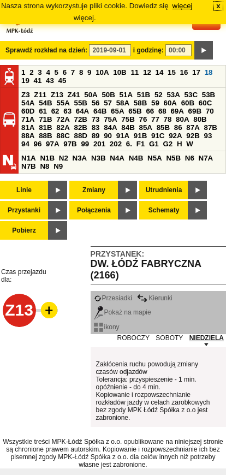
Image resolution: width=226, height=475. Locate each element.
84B (127, 127)
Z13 (57, 95)
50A (90, 95)
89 (96, 136)
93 (208, 136)
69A (176, 111)
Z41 (74, 95)
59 (155, 103)
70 (210, 111)
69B (194, 111)
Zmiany (93, 190)
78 (168, 119)
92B (192, 136)
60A (170, 103)
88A (27, 136)
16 (184, 72)
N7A (206, 158)
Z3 (25, 95)
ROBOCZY (133, 338)
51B (143, 95)
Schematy (164, 210)
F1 (140, 144)
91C (157, 136)
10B (119, 72)
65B (134, 111)
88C (62, 136)
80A (182, 119)
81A (27, 127)
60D (27, 111)
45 (62, 80)
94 (25, 144)
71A (27, 119)
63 (67, 111)
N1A (28, 158)
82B (80, 127)
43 (50, 80)
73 (96, 119)
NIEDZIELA (206, 338)
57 (108, 103)
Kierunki (154, 298)
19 (25, 80)
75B (127, 119)
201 (99, 144)
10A (102, 72)
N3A (80, 158)
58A (122, 103)
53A (173, 95)
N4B (136, 158)
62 (55, 111)
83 (96, 127)
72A (62, 119)
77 (155, 119)
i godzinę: (148, 50)
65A (117, 111)
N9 (58, 166)
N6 (189, 158)
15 (172, 72)
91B (140, 136)
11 (134, 72)
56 (96, 103)
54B (45, 103)
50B (108, 95)
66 (150, 111)
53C (191, 95)
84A (110, 127)
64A (82, 111)
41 (38, 80)
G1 (154, 144)
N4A (117, 158)
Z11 (40, 95)
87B (210, 127)
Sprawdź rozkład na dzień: (46, 50)
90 (108, 136)
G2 (168, 144)
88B (45, 136)
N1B (47, 158)
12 (147, 72)
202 (116, 144)
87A (192, 127)
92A (175, 136)
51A (126, 95)
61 (43, 111)
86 (178, 127)
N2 (63, 158)
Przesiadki (113, 298)
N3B (98, 158)
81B (45, 127)
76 (143, 119)
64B (99, 111)
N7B (28, 166)
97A (52, 144)
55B (80, 103)
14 (160, 72)
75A (110, 119)
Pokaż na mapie (122, 312)
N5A (154, 158)
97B (69, 144)
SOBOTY (169, 338)
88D (80, 136)
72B (80, 119)
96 (38, 144)
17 (196, 72)
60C (205, 103)
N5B (173, 158)
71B (45, 119)
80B (199, 119)
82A (62, 127)
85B (163, 127)
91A (122, 136)
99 (85, 144)
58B (140, 103)
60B (187, 103)
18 (209, 72)
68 (162, 111)
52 (158, 95)
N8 (44, 166)
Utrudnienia (164, 190)
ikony (107, 327)
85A (145, 127)
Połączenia (94, 210)
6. (129, 144)
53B (208, 95)
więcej (183, 6)
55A (62, 103)
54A (27, 103)
